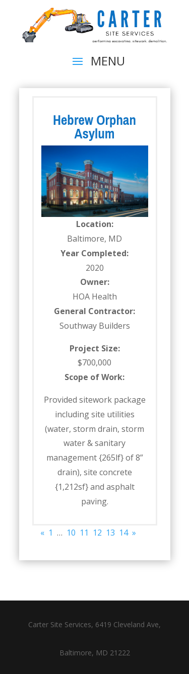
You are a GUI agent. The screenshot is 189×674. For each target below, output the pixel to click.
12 (97, 532)
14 (123, 532)
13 (110, 532)
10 (71, 532)
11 (84, 532)
